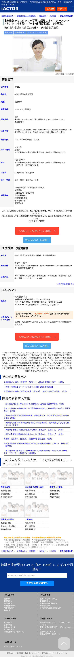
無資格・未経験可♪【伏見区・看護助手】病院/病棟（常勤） (28, 439)
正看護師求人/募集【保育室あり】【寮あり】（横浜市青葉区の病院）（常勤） (36, 391)
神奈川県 (53, 16)
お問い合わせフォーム (13, 646)
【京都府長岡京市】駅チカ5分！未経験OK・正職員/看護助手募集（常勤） (34, 404)
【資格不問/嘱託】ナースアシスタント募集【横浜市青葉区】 (29, 387)
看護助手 (42, 16)
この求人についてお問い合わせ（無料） (37, 231)
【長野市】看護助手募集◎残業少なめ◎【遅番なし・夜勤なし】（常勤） (34, 434)
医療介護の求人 (7, 16)
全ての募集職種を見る (65, 284)
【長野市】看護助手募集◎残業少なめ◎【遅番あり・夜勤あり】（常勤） (34, 430)
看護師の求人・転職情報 (26, 16)
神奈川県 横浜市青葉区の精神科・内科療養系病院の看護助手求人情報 (32, 537)
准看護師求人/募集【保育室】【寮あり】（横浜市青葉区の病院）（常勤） (34, 382)
